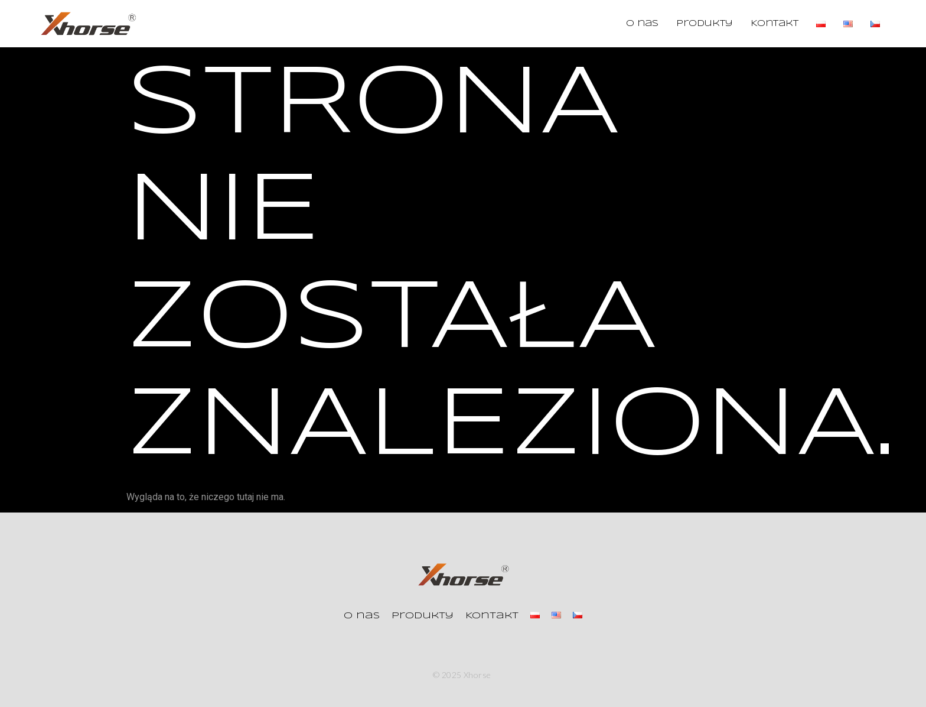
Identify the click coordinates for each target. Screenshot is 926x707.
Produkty (704, 24)
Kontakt (774, 24)
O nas (642, 24)
